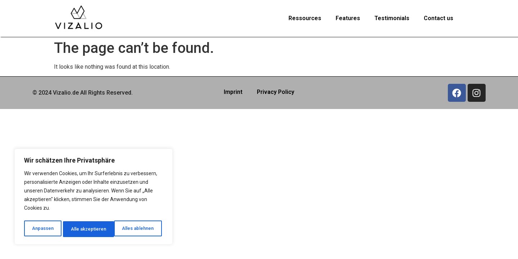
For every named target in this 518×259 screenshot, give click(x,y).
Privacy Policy (275, 91)
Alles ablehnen (86, 229)
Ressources (304, 18)
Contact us (438, 18)
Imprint (233, 91)
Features (348, 18)
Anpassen (42, 229)
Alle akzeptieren (138, 229)
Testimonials (391, 18)
